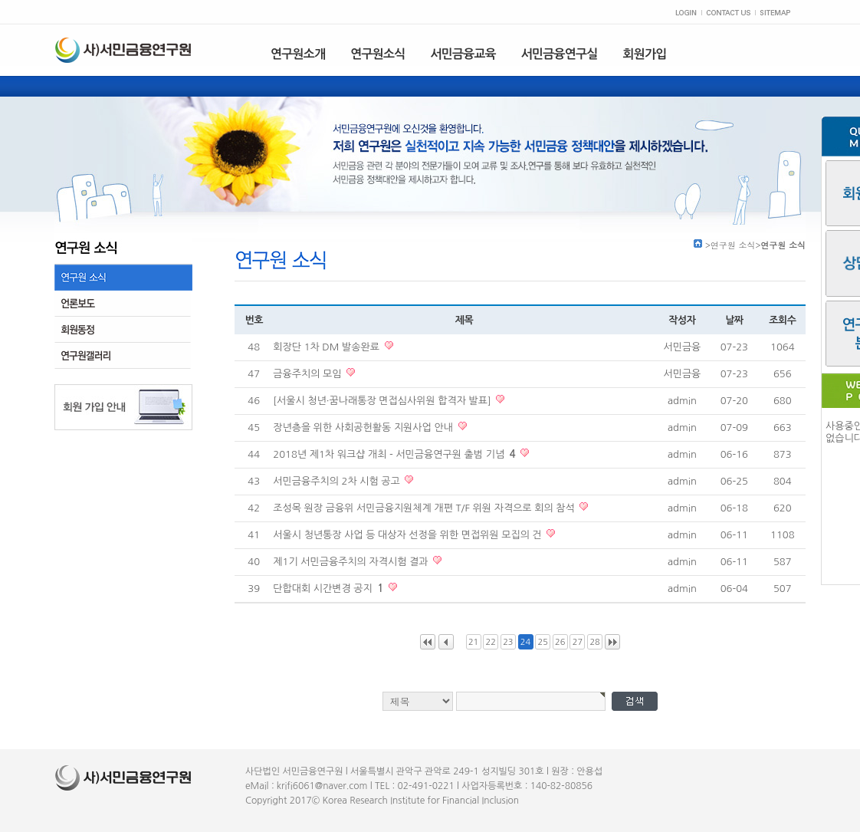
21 (473, 642)
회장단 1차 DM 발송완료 (327, 347)
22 (491, 642)
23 (508, 642)
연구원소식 (377, 54)
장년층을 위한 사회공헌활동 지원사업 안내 (364, 427)
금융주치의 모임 (308, 374)
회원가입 (645, 54)
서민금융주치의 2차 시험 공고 (337, 481)
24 (525, 642)
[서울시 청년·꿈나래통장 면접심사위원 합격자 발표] (383, 401)
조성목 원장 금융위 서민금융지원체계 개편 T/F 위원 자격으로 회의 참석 (425, 508)
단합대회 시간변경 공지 (329, 589)
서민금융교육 (462, 54)
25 (542, 642)
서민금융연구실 (559, 54)
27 (578, 642)
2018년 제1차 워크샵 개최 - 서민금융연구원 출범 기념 (395, 454)
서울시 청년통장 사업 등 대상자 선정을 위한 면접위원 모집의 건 (408, 535)
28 (594, 642)
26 (560, 642)
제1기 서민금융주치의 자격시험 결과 (352, 562)
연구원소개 (298, 54)
